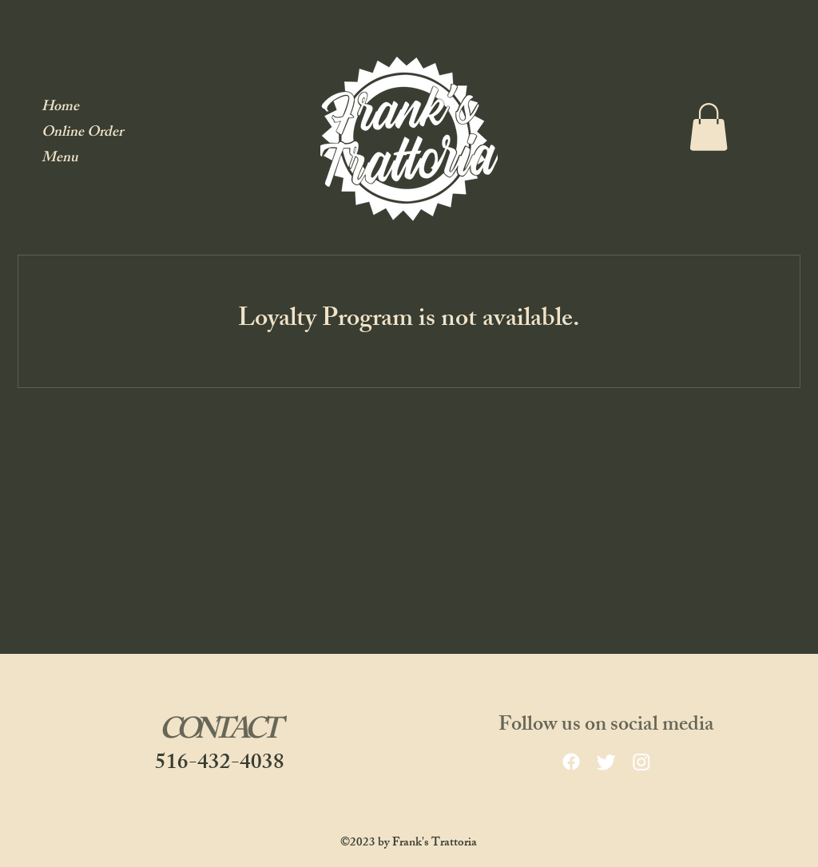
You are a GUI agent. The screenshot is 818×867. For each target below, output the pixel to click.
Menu (59, 159)
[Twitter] (606, 761)
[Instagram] (641, 761)
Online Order (82, 133)
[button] (709, 127)
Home (60, 108)
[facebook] (571, 761)
